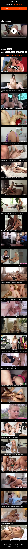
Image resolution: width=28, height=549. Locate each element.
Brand (14, 4)
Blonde (9, 49)
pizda (22, 52)
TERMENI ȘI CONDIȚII (13, 544)
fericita (12, 52)
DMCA (5, 544)
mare (18, 52)
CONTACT (22, 544)
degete (7, 52)
